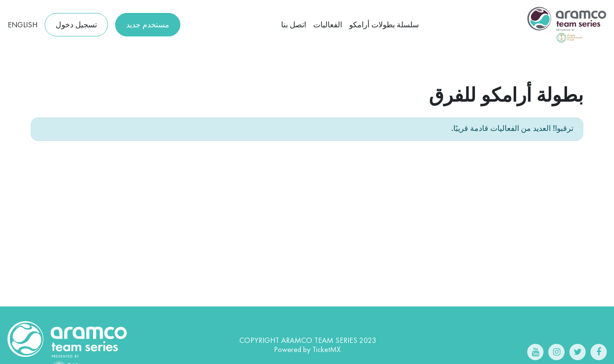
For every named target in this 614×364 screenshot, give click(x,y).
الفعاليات (327, 24)
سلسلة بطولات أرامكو (384, 24)
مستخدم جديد (147, 24)
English (22, 25)
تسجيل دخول (76, 24)
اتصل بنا (293, 24)
